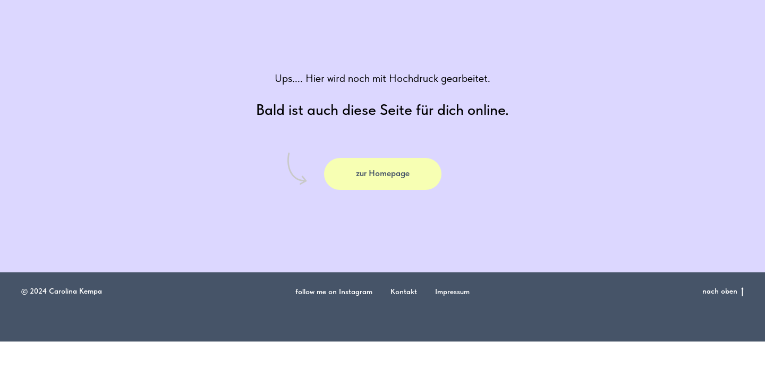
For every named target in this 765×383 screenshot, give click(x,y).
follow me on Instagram (333, 291)
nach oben (723, 291)
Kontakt (403, 291)
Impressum (452, 291)
